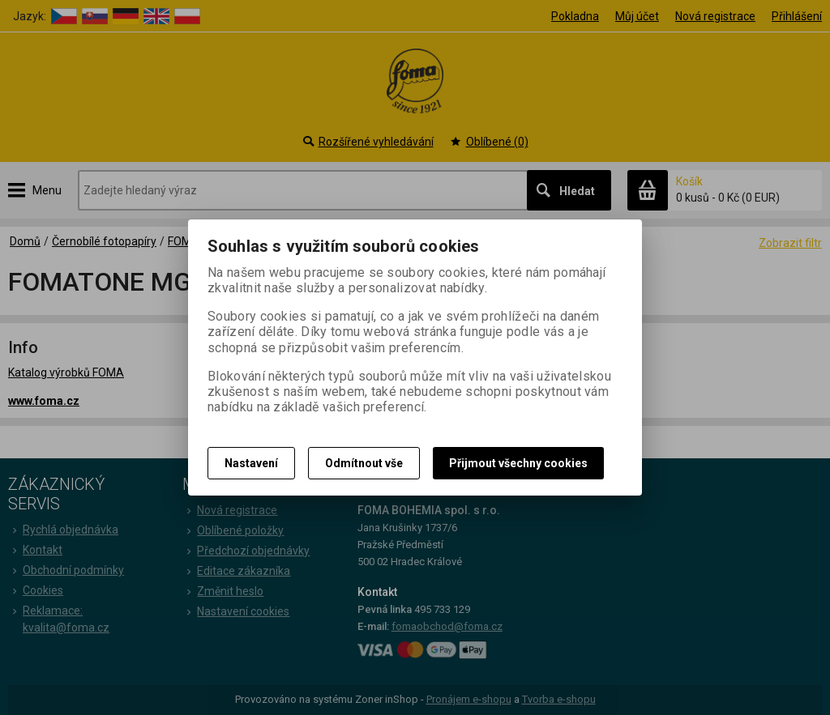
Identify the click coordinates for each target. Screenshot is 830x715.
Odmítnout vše (364, 463)
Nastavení (251, 463)
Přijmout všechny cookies (518, 463)
